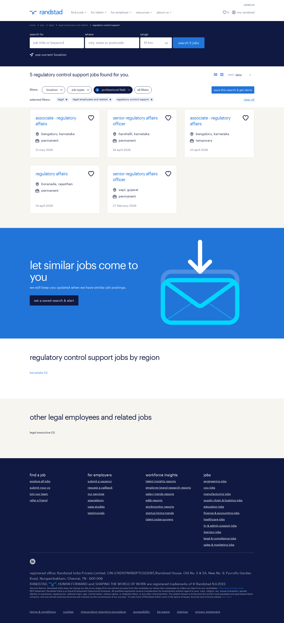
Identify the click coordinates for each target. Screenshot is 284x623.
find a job (79, 12)
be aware (163, 611)
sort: (231, 74)
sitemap (182, 611)
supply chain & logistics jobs (223, 500)
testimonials (96, 513)
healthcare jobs (214, 519)
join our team (39, 494)
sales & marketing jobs (219, 544)
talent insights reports (161, 481)
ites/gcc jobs (212, 532)
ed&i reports (154, 500)
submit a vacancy (100, 481)
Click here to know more (231, 588)
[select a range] (156, 42)
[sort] (243, 72)
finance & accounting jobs (221, 513)
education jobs (214, 506)
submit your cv (40, 487)
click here (227, 596)
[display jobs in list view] (215, 74)
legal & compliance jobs (220, 538)
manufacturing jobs (217, 494)
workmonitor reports (160, 506)
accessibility (141, 611)
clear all (249, 99)
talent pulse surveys (159, 519)
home (33, 25)
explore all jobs (40, 481)
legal (51, 25)
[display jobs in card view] (222, 74)
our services (96, 494)
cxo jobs (209, 487)
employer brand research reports (168, 487)
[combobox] (57, 42)
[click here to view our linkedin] (33, 561)
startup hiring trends (160, 513)
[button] (66, 99)
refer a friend (38, 500)
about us (164, 12)
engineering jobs (215, 481)
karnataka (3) (38, 372)
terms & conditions (43, 611)
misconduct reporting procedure (103, 611)
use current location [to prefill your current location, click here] (50, 55)
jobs (42, 25)
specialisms (96, 500)
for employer (121, 12)
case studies (96, 506)
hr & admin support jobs (220, 525)
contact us (249, 4)
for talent (98, 12)
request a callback (100, 487)
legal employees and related (73, 25)
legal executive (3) (42, 432)
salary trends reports (160, 494)
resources (144, 12)
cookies (68, 611)
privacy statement (207, 611)
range (144, 34)
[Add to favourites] (91, 118)
